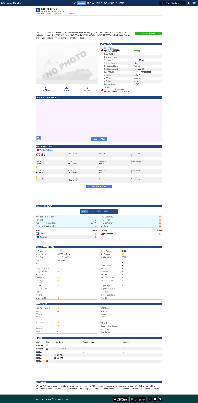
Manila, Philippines (111, 49)
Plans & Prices (148, 33)
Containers (109, 3)
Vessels (81, 3)
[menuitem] (40, 14)
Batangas (41, 237)
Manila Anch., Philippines (114, 89)
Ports (99, 3)
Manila (40, 234)
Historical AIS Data (99, 186)
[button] (188, 3)
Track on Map (99, 139)
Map (74, 3)
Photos (90, 3)
